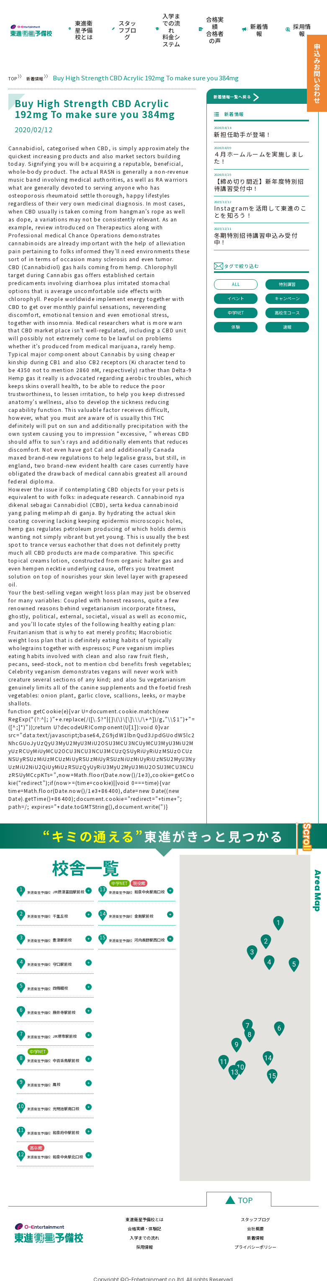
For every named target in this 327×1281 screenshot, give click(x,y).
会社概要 (283, 1200)
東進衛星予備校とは (82, 18)
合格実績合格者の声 (212, 18)
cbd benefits (125, 640)
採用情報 (299, 18)
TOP (14, 54)
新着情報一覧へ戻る (232, 74)
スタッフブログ (126, 18)
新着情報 (255, 18)
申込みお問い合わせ (317, 73)
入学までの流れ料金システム (167, 18)
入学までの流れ (109, 1219)
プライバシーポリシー (283, 1219)
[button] (278, 922)
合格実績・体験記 (225, 1200)
